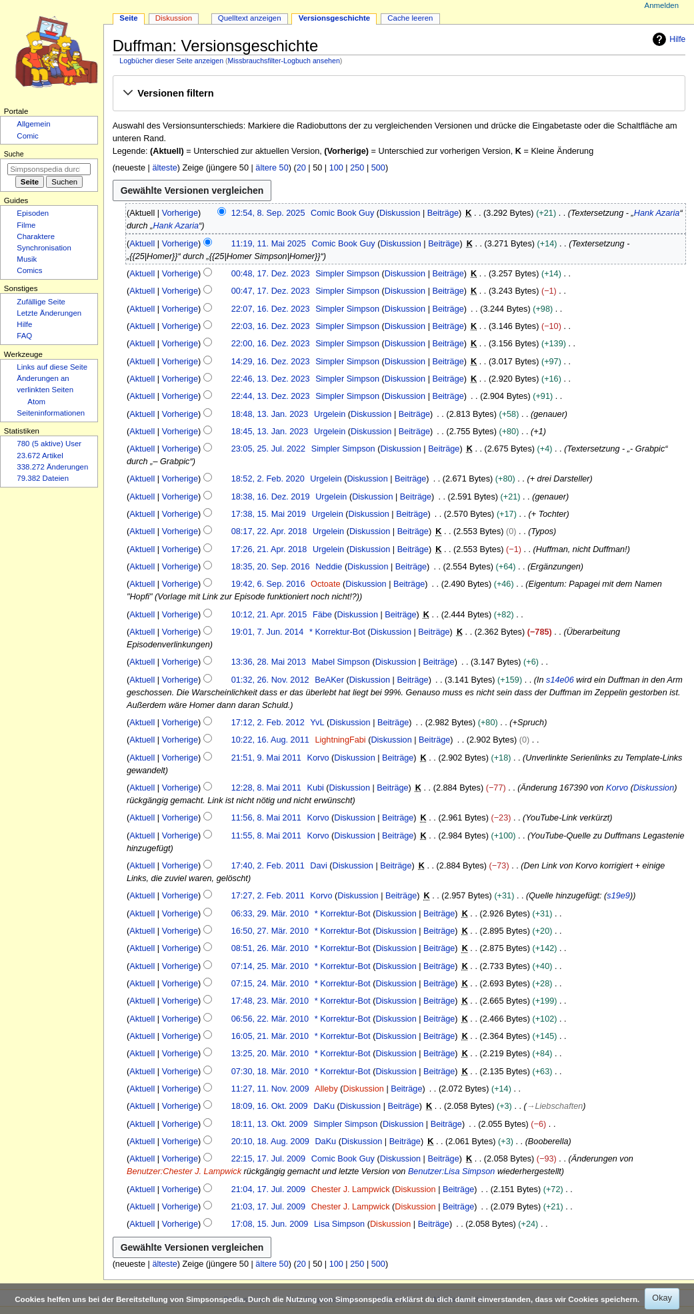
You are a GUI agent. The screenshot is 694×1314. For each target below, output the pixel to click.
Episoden (33, 213)
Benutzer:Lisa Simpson (451, 1171)
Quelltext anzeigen (249, 18)
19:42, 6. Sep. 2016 (268, 584)
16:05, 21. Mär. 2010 (270, 1036)
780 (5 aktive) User (49, 444)
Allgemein (33, 124)
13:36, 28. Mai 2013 (268, 662)
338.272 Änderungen (52, 467)
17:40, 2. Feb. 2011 (268, 865)
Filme (26, 225)
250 (357, 167)
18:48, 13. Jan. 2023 (270, 414)
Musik (27, 259)
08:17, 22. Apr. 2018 (269, 531)
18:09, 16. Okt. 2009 (269, 1106)
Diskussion (399, 213)
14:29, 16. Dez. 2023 (270, 361)
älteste (164, 167)
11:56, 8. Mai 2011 (266, 817)
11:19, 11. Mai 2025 (268, 243)
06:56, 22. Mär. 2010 (270, 1019)
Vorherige (180, 213)
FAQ (24, 336)
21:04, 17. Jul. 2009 (268, 1189)
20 (301, 167)
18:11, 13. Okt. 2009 (269, 1124)
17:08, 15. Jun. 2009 (270, 1224)
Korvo (617, 788)
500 (378, 167)
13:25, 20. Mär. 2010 (270, 1053)
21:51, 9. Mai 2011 (266, 758)
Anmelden (662, 5)
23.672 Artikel (40, 456)
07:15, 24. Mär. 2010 (270, 983)
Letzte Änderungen (49, 313)
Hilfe (667, 39)
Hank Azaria (657, 213)
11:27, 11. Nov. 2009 (270, 1089)
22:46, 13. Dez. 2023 (270, 379)
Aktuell (142, 243)
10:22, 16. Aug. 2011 (270, 740)
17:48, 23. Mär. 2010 (270, 1001)
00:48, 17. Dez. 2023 (270, 273)
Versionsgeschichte (335, 18)
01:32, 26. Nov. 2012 (270, 680)
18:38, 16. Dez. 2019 (270, 496)
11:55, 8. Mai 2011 (266, 835)
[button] (398, 94)
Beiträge (443, 213)
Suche (14, 154)
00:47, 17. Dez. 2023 (270, 291)
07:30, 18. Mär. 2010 (270, 1071)
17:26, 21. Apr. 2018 (269, 549)
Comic (27, 136)
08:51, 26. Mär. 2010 (270, 948)
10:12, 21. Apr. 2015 (269, 614)
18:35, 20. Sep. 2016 (270, 566)
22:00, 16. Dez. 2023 (270, 343)
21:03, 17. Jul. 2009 (268, 1206)
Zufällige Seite (41, 302)
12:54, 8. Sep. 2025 (268, 213)
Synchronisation (44, 248)
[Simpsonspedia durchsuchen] (49, 169)
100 (336, 167)
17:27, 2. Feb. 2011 (268, 895)
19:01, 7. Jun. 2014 (267, 632)
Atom (36, 402)
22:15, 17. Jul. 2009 (268, 1158)
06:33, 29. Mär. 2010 (270, 913)
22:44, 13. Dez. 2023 (270, 396)
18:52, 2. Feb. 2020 (268, 479)
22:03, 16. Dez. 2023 (270, 326)
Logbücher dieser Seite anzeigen (171, 61)
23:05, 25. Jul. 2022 (268, 449)
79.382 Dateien (43, 478)
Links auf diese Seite (52, 367)
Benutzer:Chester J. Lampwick (184, 1171)
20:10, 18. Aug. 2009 (270, 1141)
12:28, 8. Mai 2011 (266, 788)
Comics (29, 270)
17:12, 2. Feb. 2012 (268, 722)
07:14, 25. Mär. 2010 (270, 966)
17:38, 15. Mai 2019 (268, 514)
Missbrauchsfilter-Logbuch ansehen (284, 61)
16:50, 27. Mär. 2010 (270, 931)
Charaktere (36, 236)
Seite (128, 18)
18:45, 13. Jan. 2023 (270, 431)
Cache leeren (410, 18)
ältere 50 (271, 167)
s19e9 (618, 895)
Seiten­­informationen (51, 413)
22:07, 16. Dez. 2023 (270, 309)
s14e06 (560, 680)
